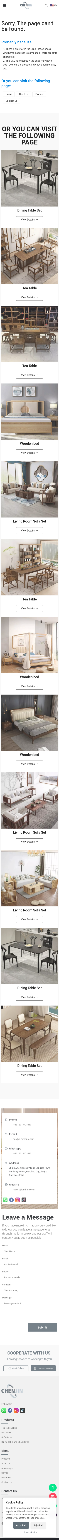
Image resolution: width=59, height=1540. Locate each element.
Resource (5, 1479)
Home (8, 94)
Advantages (7, 1469)
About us (23, 94)
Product (39, 94)
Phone (5, 1273)
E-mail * (6, 1260)
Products (5, 1460)
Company (7, 1286)
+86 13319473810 (22, 1127)
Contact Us (6, 1483)
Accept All (21, 1525)
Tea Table (29, 289)
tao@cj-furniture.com (23, 1141)
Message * (7, 1299)
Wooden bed (29, 445)
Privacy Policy (30, 1532)
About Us (5, 1465)
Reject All (38, 1525)
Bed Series (6, 1434)
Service (4, 1474)
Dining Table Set (29, 212)
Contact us (11, 100)
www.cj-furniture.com (23, 1192)
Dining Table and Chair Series (15, 1443)
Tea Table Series (9, 1429)
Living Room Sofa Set (29, 523)
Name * (5, 1247)
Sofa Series (6, 1438)
